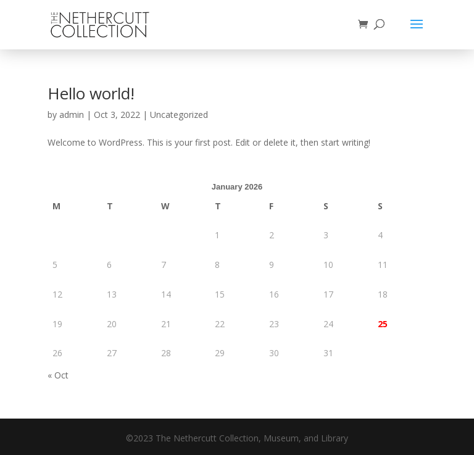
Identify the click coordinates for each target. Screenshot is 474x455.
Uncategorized (179, 114)
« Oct (58, 375)
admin (71, 114)
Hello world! (91, 93)
